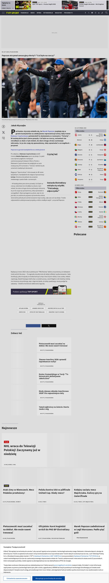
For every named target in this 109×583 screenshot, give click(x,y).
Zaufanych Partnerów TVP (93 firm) (86, 556)
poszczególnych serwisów (63, 565)
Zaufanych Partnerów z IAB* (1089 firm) (48, 556)
